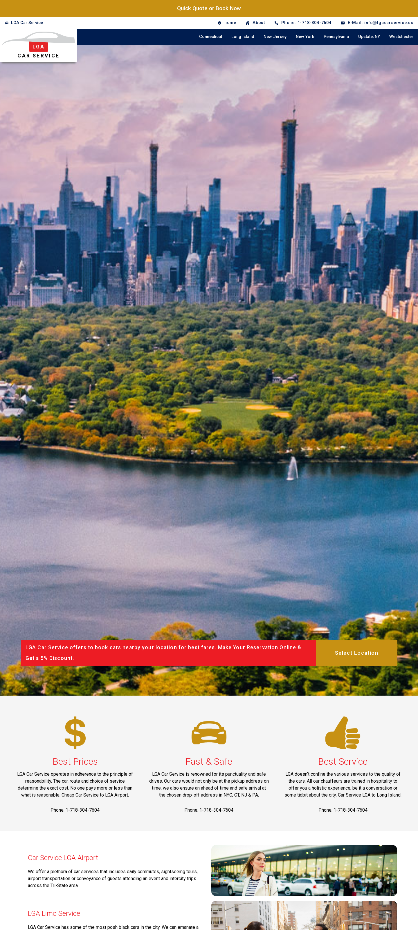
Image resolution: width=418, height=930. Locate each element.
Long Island (242, 36)
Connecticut (210, 36)
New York (305, 36)
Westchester (401, 36)
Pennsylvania (336, 36)
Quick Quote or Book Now (209, 8)
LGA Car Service (27, 22)
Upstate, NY (369, 36)
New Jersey (275, 36)
